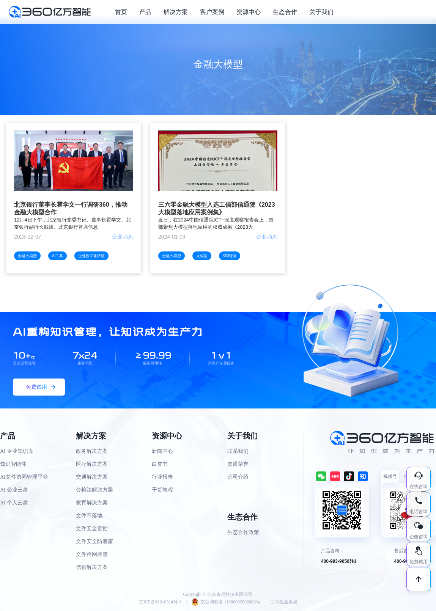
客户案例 (212, 12)
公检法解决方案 (94, 490)
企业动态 (122, 237)
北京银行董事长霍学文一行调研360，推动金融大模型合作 (70, 208)
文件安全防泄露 (94, 541)
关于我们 (321, 12)
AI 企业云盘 (14, 490)
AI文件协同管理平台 (24, 477)
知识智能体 (13, 464)
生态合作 (285, 12)
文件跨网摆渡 (92, 554)
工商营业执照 (283, 602)
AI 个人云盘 (14, 503)
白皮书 (160, 464)
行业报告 (162, 477)
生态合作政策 (243, 532)
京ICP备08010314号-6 (160, 602)
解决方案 (176, 12)
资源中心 (248, 12)
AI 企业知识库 (16, 451)
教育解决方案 (92, 503)
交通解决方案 (92, 477)
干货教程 (162, 490)
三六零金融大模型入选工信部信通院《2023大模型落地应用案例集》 (216, 208)
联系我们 (238, 451)
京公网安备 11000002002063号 (226, 602)
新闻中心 (162, 451)
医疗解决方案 (92, 464)
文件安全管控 (92, 528)
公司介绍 (238, 477)
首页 (121, 12)
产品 (145, 12)
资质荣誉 (238, 464)
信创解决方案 (92, 567)
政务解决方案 (92, 451)
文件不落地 (89, 515)
